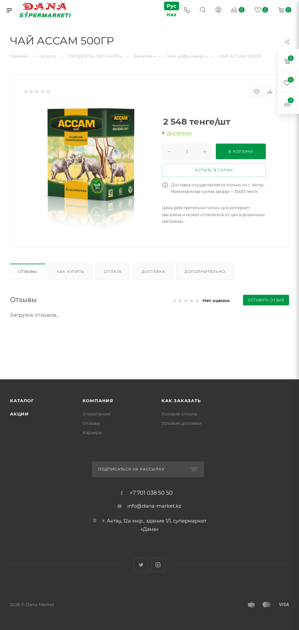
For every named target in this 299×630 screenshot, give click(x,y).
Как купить (70, 271)
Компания (98, 400)
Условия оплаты (179, 413)
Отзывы (27, 271)
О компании (96, 413)
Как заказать (181, 400)
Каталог (22, 400)
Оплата (113, 271)
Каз (171, 14)
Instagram (158, 565)
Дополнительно (205, 271)
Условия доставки (181, 423)
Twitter (141, 565)
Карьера (92, 432)
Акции (19, 413)
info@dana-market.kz (154, 506)
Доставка (153, 271)
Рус (171, 6)
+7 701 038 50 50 (151, 493)
